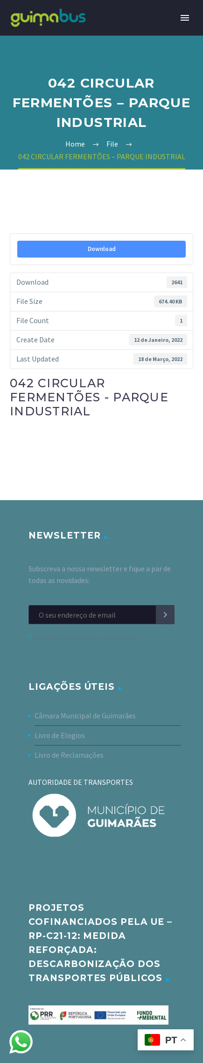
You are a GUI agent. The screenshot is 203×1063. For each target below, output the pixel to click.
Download (102, 249)
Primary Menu (185, 18)
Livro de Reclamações (69, 755)
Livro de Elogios (60, 735)
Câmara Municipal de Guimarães (85, 715)
